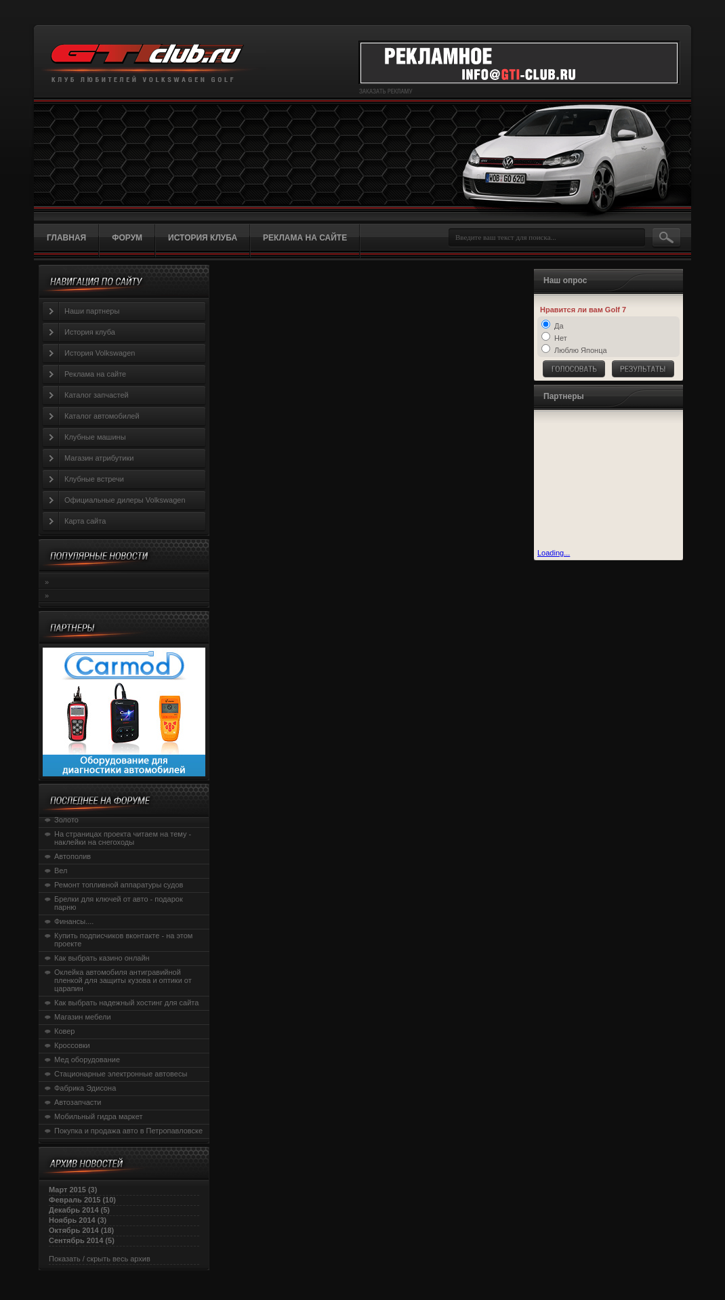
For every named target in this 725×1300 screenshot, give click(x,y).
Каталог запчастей (96, 395)
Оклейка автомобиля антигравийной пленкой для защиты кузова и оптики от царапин (123, 980)
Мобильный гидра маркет (98, 1116)
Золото (66, 820)
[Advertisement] (605, 481)
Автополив (72, 856)
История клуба (89, 332)
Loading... (553, 553)
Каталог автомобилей (102, 416)
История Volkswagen (99, 353)
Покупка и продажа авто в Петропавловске (128, 1131)
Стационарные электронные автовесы (120, 1074)
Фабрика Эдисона (85, 1088)
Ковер (64, 1031)
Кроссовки (72, 1045)
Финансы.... (74, 921)
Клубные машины (95, 437)
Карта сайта (85, 521)
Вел (61, 870)
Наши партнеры (91, 311)
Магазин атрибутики (98, 458)
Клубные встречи (94, 479)
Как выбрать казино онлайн (102, 958)
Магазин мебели (82, 1017)
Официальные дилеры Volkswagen (125, 500)
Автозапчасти (78, 1102)
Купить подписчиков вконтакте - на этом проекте (123, 939)
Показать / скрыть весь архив (99, 1259)
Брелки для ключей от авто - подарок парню (118, 903)
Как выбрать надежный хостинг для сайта (126, 1003)
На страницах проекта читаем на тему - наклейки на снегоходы (122, 838)
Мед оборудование (87, 1059)
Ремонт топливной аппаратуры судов (118, 885)
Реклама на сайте (95, 374)
